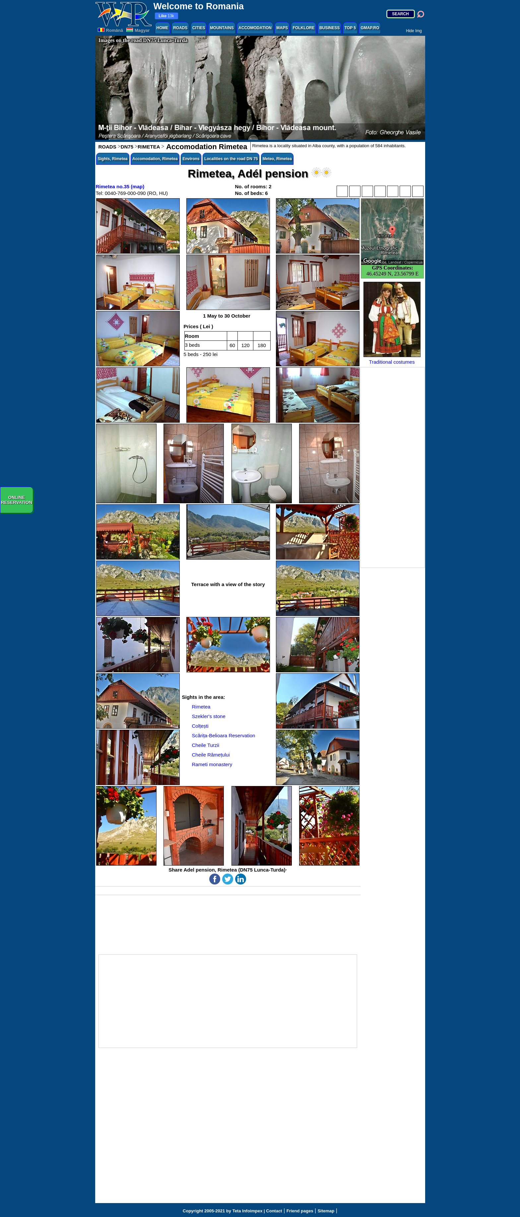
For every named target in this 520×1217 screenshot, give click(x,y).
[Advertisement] (392, 467)
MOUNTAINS (222, 28)
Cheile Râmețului (211, 755)
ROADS (180, 28)
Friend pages (300, 1210)
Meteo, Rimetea (277, 158)
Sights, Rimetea (113, 158)
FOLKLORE (303, 28)
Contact (274, 1210)
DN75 (127, 147)
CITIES (198, 28)
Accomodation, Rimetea (155, 158)
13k (166, 16)
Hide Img (414, 31)
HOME (162, 28)
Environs (190, 158)
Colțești (200, 726)
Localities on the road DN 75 (231, 158)
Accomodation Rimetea (205, 147)
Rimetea (201, 706)
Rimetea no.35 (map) (120, 186)
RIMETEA (149, 147)
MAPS (282, 28)
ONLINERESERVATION (16, 500)
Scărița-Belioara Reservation (223, 735)
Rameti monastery (212, 764)
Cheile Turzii (206, 745)
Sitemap (326, 1210)
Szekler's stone (209, 716)
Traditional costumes (392, 323)
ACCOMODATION (255, 28)
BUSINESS (329, 28)
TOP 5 (350, 28)
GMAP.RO (369, 28)
